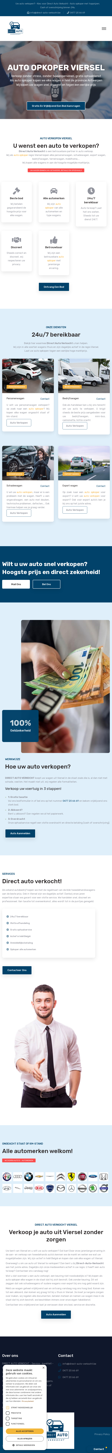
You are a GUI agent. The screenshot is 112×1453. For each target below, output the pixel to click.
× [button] (43, 1368)
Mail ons (16, 584)
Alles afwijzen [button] (24, 1438)
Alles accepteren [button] (25, 1431)
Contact (44, 400)
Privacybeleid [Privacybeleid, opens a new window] (28, 1401)
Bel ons (46, 584)
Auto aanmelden (20, 833)
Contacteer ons (17, 970)
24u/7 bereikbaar (20, 200)
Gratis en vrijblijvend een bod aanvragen (56, 105)
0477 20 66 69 (77, 12)
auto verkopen (19, 424)
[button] (25, 1445)
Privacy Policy (102, 1434)
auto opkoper (21, 155)
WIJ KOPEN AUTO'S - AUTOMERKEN (19, 1160)
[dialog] (25, 1407)
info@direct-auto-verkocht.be (45, 12)
